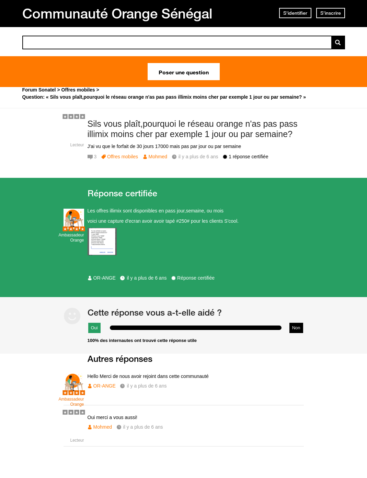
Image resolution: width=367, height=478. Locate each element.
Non (296, 327)
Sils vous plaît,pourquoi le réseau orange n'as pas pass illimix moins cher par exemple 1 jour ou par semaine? (193, 129)
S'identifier (295, 13)
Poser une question (184, 71)
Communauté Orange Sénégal (117, 13)
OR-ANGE (104, 278)
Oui (94, 327)
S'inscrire (330, 13)
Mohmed (158, 156)
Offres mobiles (122, 156)
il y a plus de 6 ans (147, 278)
